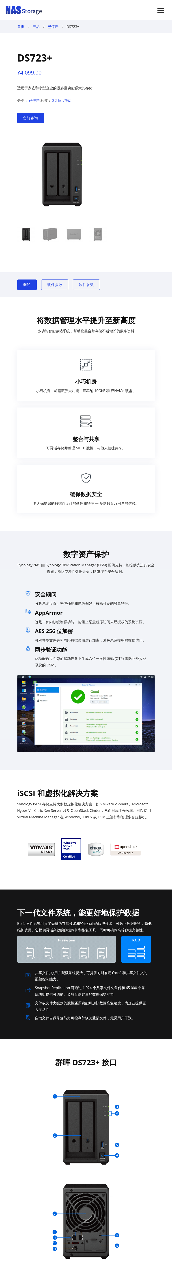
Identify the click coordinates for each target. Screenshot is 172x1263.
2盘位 (56, 100)
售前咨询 (30, 117)
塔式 (67, 100)
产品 (36, 26)
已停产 (53, 26)
